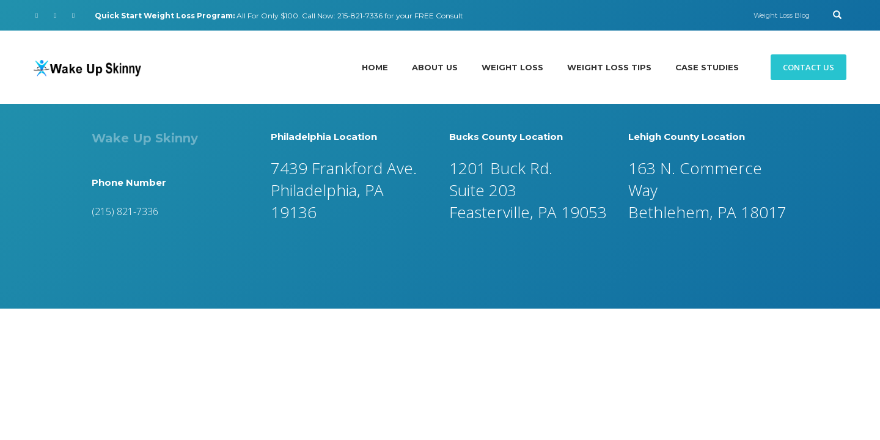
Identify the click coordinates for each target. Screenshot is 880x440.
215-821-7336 (360, 15)
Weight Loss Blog (782, 15)
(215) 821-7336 (125, 211)
